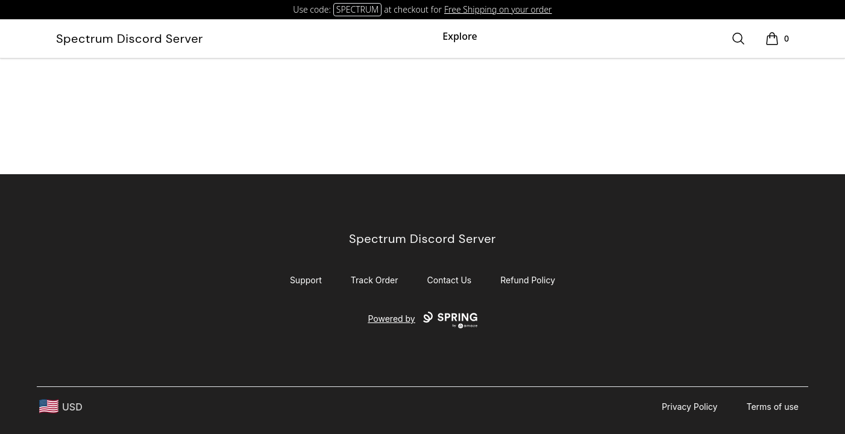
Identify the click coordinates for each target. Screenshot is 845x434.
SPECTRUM (357, 9)
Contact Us (449, 280)
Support (306, 280)
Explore (459, 36)
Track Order (374, 280)
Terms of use (772, 406)
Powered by (422, 320)
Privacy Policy (690, 406)
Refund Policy (527, 280)
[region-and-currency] (61, 406)
